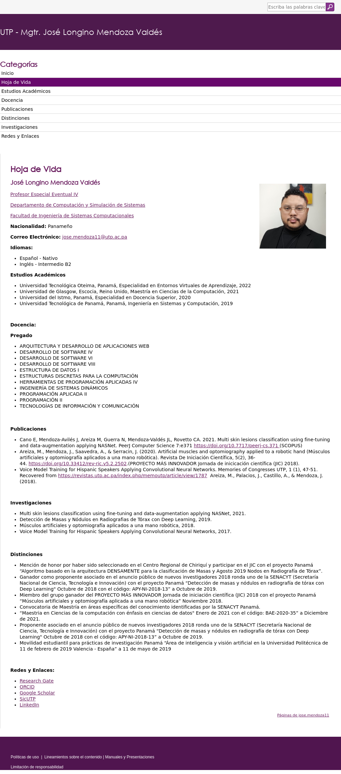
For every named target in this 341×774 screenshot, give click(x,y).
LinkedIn (29, 704)
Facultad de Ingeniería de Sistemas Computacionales (72, 215)
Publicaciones (17, 109)
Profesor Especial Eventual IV (44, 194)
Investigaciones (19, 127)
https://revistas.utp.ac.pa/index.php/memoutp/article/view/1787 (132, 475)
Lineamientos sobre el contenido (73, 757)
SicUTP (28, 698)
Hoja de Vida (16, 82)
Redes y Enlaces (20, 136)
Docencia (12, 100)
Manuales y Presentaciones (129, 757)
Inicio (7, 73)
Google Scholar (37, 692)
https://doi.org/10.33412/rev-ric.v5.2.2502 (78, 463)
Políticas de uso (25, 757)
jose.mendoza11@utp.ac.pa (94, 237)
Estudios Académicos (26, 91)
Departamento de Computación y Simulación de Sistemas (77, 205)
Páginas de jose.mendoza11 (303, 715)
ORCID (27, 686)
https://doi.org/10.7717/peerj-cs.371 (237, 445)
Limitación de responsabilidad (37, 767)
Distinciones (15, 118)
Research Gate (37, 680)
